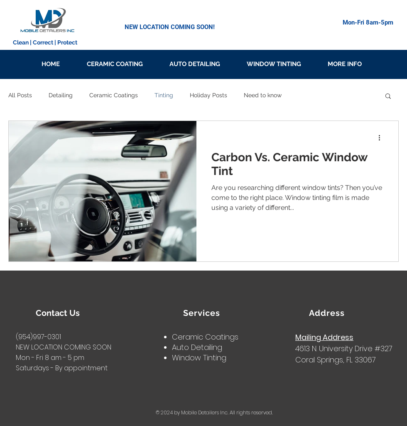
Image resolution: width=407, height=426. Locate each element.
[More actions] (382, 138)
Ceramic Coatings (113, 95)
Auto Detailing (197, 347)
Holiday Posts (208, 95)
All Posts (20, 95)
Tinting (163, 95)
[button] (388, 96)
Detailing (61, 95)
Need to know (263, 95)
